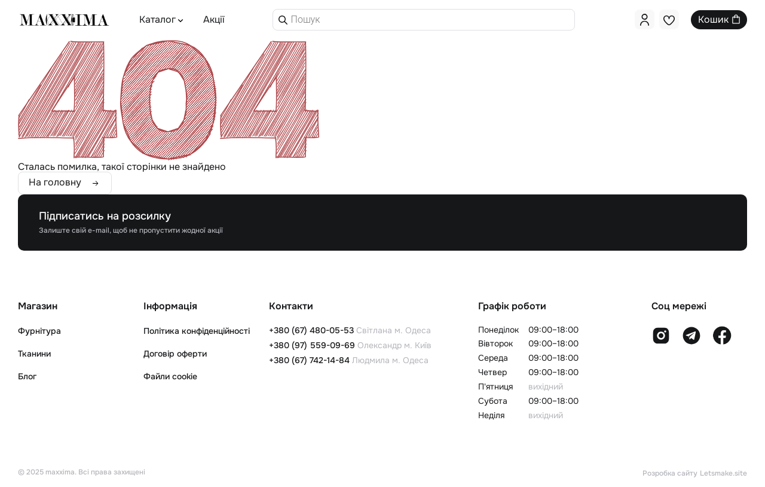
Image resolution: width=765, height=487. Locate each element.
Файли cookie (170, 376)
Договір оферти (175, 353)
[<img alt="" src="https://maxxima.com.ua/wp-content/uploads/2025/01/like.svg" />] (669, 19)
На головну (55, 182)
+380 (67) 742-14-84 (309, 360)
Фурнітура (39, 330)
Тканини (34, 353)
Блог (27, 376)
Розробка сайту (669, 473)
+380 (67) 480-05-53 (311, 330)
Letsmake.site (723, 473)
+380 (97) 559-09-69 (312, 345)
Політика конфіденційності (196, 330)
